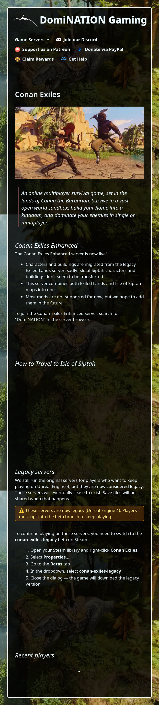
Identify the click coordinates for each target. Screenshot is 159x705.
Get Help (74, 59)
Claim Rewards (34, 59)
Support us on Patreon (42, 49)
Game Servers (29, 39)
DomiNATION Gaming (93, 19)
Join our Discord (76, 39)
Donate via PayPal (100, 49)
